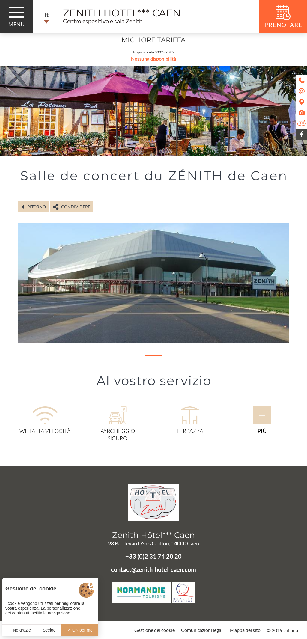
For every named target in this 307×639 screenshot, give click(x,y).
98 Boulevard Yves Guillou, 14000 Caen (153, 543)
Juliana (290, 630)
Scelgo (49, 630)
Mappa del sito (245, 630)
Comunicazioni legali (202, 630)
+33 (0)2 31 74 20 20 (153, 556)
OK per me (80, 630)
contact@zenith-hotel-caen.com (153, 569)
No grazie (19, 630)
